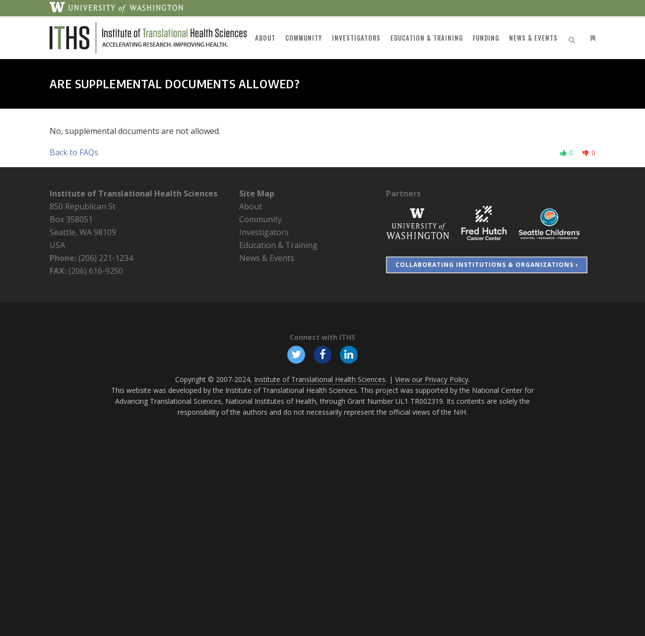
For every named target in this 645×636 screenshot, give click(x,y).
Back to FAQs (74, 152)
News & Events (266, 258)
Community (260, 219)
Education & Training (278, 245)
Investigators (264, 232)
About (250, 206)
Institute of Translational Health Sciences (133, 193)
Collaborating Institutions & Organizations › (486, 264)
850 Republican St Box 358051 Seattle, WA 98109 (83, 219)
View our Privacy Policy (431, 379)
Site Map (256, 193)
